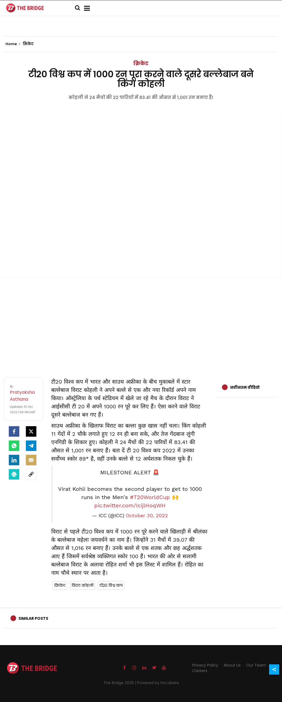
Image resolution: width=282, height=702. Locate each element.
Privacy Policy (205, 665)
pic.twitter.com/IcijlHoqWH (130, 505)
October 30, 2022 (147, 515)
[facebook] (14, 431)
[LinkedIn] (14, 460)
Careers (199, 670)
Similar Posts (33, 618)
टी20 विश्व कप (111, 585)
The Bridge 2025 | (120, 683)
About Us (232, 665)
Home (13, 44)
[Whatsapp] (14, 445)
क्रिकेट (140, 63)
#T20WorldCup (150, 497)
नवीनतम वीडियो (245, 387)
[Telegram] (31, 445)
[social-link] (31, 474)
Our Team (256, 665)
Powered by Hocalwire (158, 683)
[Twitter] (31, 431)
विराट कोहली (82, 585)
